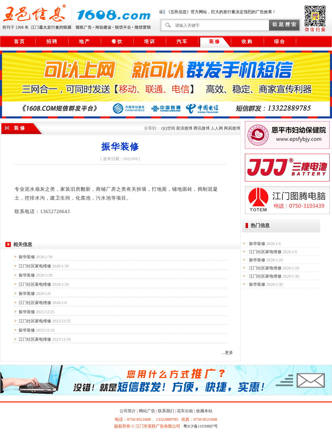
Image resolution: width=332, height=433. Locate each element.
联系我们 (166, 411)
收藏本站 (204, 411)
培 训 (149, 41)
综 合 (279, 41)
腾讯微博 (201, 128)
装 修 (214, 41)
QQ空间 (168, 128)
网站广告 (147, 411)
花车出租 (185, 411)
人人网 (217, 128)
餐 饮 (116, 41)
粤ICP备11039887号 (200, 426)
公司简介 (128, 411)
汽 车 (182, 41)
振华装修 (27, 257)
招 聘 (51, 41)
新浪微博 (184, 128)
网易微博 (232, 128)
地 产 (84, 41)
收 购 (247, 41)
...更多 (227, 352)
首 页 (19, 41)
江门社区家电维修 (35, 266)
